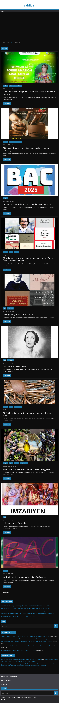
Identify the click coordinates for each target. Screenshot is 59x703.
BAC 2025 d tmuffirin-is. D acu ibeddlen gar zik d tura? (27, 204)
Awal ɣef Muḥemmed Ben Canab (18, 314)
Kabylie (11, 252)
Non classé (10, 308)
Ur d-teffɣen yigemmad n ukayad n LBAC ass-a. (24, 577)
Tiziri (13, 88)
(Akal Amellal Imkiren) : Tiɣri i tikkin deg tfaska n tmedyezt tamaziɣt (29, 92)
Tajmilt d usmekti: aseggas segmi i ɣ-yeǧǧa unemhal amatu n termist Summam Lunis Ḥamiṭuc (25, 605)
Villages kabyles (17, 85)
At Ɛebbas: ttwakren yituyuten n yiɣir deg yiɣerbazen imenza (27, 414)
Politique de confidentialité (9, 677)
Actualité (6, 85)
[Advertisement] (29, 24)
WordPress (33, 697)
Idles (11, 85)
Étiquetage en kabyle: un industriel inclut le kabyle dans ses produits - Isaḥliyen (21, 659)
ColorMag (24, 697)
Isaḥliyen (29, 5)
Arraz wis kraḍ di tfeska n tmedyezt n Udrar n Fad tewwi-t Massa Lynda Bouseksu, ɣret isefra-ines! (26, 611)
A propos (4, 684)
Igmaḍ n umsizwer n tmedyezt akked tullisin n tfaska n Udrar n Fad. (18, 616)
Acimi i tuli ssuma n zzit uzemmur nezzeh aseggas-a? (27, 469)
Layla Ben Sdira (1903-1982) (15, 366)
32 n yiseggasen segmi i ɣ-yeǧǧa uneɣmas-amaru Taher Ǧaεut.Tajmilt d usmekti (28, 259)
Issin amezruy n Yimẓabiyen (15, 523)
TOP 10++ (16, 463)
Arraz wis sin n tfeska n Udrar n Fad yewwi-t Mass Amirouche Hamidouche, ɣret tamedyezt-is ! (25, 608)
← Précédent (5, 593)
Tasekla (16, 252)
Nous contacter (6, 680)
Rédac (12, 311)
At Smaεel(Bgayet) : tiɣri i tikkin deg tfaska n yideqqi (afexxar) (26, 149)
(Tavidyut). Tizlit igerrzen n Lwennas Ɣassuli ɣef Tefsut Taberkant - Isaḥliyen (20, 664)
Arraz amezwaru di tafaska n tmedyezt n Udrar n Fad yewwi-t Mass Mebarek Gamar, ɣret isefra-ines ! (27, 613)
